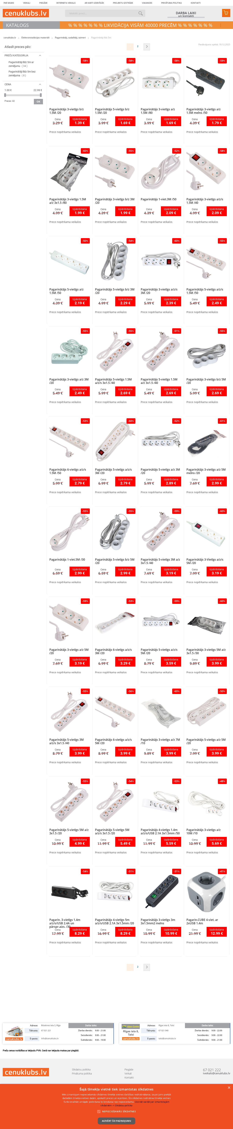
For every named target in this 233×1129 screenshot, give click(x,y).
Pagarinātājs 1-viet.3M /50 (158, 199)
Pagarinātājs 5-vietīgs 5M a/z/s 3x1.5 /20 (112, 831)
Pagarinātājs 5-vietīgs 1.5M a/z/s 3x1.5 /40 (113, 381)
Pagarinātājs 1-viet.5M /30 (67, 560)
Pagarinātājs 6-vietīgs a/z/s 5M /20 (113, 741)
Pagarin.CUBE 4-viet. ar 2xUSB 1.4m (202, 921)
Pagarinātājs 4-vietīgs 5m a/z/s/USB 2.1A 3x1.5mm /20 (114, 921)
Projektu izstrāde (123, 3)
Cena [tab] (8, 84)
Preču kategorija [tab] (16, 55)
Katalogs (17, 25)
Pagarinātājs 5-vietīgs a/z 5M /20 (206, 741)
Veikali (26, 3)
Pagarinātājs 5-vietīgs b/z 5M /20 (115, 561)
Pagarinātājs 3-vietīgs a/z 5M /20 (69, 651)
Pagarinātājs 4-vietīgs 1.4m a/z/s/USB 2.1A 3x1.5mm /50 (160, 831)
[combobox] (105, 13)
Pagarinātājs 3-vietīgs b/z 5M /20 (206, 381)
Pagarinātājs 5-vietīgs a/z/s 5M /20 (159, 651)
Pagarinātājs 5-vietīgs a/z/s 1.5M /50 (204, 291)
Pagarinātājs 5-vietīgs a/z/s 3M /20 (113, 471)
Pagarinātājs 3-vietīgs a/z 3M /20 (69, 381)
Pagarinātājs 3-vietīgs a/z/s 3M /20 (159, 291)
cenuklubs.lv (10, 37)
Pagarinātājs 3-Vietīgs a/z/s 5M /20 (204, 561)
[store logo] (26, 13)
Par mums (9, 3)
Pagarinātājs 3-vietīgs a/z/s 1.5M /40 (204, 201)
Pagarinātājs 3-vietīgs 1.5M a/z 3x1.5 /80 (67, 201)
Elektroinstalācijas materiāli (35, 37)
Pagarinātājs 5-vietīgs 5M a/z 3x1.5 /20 (69, 831)
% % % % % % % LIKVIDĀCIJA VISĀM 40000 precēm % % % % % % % (140, 25)
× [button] (229, 1087)
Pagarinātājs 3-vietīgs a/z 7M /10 (160, 741)
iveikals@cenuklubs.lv (216, 1073)
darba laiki (186, 13)
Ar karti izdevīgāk (94, 3)
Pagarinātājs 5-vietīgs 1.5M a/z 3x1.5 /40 (159, 381)
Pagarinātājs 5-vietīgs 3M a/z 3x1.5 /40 (160, 561)
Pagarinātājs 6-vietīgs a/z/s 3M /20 (113, 651)
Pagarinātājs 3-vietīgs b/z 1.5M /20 (66, 111)
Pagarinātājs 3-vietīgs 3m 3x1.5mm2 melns (158, 921)
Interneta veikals (66, 3)
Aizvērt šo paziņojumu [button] (116, 1120)
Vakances (147, 3)
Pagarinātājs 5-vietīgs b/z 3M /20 (115, 291)
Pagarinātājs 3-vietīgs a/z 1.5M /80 (158, 111)
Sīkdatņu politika (81, 1069)
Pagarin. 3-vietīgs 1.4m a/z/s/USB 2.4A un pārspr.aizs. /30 (64, 923)
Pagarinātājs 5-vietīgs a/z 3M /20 (160, 471)
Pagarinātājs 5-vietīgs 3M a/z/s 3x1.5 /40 (66, 741)
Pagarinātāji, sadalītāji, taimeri (70, 37)
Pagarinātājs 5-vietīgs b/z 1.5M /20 (112, 111)
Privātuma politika (171, 3)
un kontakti (186, 16)
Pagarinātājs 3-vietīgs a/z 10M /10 (203, 831)
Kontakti (196, 3)
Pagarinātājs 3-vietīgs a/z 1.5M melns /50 (203, 111)
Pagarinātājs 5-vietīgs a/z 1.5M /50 (66, 291)
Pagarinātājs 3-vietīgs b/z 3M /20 (115, 201)
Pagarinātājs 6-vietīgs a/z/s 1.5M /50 (67, 471)
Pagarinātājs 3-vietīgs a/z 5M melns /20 (206, 471)
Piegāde (43, 3)
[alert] (116, 1106)
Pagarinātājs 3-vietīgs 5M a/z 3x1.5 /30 (206, 651)
